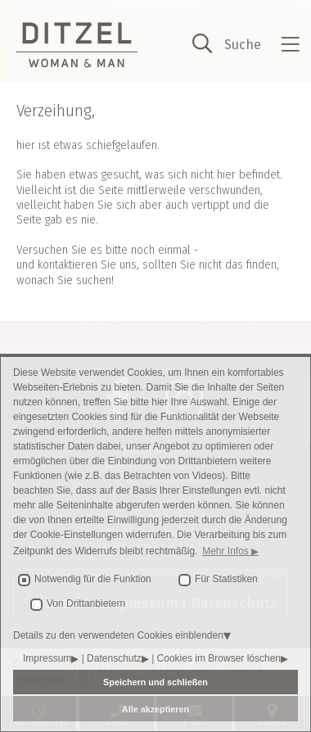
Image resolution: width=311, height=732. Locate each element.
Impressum (47, 658)
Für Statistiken (226, 579)
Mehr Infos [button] (226, 551)
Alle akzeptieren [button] (155, 709)
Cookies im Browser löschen (219, 658)
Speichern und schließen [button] (155, 682)
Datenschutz (114, 658)
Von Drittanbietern (86, 603)
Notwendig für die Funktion (92, 579)
